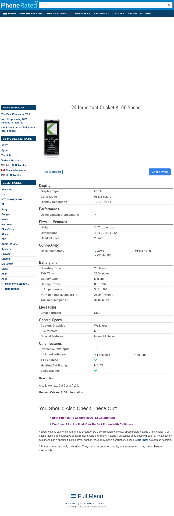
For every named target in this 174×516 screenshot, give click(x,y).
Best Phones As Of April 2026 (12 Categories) (83, 417)
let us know (141, 440)
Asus (4, 278)
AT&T (4, 145)
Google (5, 214)
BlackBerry (7, 229)
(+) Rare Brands (10, 288)
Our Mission (88, 503)
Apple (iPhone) (10, 244)
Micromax (7, 264)
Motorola (6, 224)
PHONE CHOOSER (139, 13)
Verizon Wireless (11, 160)
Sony (4, 209)
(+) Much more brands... (15, 283)
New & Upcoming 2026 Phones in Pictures (14, 121)
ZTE (3, 239)
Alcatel (5, 234)
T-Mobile (6, 155)
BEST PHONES (56, 13)
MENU (12, 13)
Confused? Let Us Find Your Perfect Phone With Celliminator (94, 424)
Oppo (4, 268)
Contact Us (103, 503)
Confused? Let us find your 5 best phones (18, 129)
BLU (3, 204)
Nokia (4, 219)
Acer (4, 273)
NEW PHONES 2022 (31, 13)
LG (3, 194)
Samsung (6, 189)
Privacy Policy (72, 503)
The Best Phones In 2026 (15, 114)
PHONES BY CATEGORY (109, 13)
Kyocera (6, 249)
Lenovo (5, 258)
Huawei (5, 254)
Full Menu (87, 496)
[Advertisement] (40, 59)
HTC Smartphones (12, 199)
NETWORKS (79, 13)
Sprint (4, 150)
